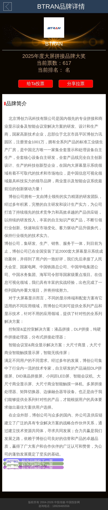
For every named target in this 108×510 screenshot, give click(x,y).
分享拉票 (76, 83)
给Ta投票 (35, 83)
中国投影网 (73, 502)
